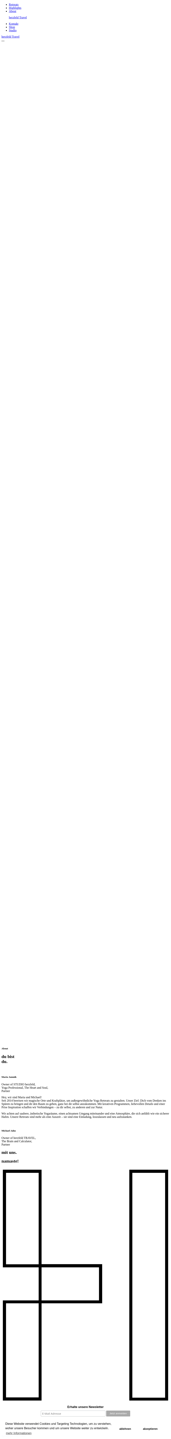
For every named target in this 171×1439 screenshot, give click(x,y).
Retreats (13, 4)
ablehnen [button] (125, 1428)
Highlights (15, 7)
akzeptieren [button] (150, 1428)
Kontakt (13, 23)
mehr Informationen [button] (19, 1433)
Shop (12, 27)
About (12, 11)
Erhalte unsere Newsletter (85, 1407)
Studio (13, 30)
